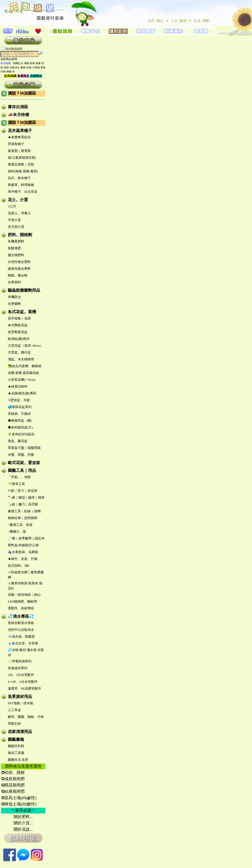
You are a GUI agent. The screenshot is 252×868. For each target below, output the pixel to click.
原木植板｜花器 (19, 318)
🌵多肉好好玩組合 (21, 434)
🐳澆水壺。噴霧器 (21, 636)
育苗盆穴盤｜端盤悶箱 (24, 448)
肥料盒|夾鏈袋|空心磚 (23, 545)
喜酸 (26, 63)
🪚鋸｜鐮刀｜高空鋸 (23, 504)
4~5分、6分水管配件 (23, 682)
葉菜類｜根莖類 (19, 151)
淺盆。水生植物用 (21, 359)
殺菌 (38, 63)
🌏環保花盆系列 (20, 407)
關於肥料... (23, 817)
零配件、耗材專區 (21, 608)
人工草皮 (14, 710)
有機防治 (14, 297)
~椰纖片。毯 (17, 531)
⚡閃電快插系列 (20, 661)
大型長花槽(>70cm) (22, 380)
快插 (6, 67)
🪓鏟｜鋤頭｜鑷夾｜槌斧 (26, 497)
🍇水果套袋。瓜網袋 (23, 552)
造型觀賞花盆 (17, 332)
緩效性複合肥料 (19, 268)
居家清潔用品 (20, 731)
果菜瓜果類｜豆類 (21, 164)
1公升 (12, 206)
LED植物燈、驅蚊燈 (22, 601)
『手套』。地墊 (19, 477)
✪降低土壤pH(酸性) (18, 804)
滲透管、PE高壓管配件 (24, 688)
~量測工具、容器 (20, 525)
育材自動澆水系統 (21, 623)
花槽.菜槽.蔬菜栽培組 (23, 373)
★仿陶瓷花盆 (17, 325)
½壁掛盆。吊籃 (19, 400)
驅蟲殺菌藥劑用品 (24, 290)
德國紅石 (18, 63)
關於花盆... (23, 829)
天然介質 (14, 220)
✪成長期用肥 (13, 779)
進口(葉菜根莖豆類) (22, 157)
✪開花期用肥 (13, 785)
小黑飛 (36, 67)
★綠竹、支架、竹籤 (22, 559)
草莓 (42, 67)
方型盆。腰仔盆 (19, 352)
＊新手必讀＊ (23, 810)
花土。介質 (18, 200)
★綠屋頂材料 (17, 386)
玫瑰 (28, 67)
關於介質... (23, 823)
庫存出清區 (18, 107)
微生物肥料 (16, 255)
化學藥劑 (14, 304)
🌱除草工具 (16, 484)
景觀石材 (14, 723)
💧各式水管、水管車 (23, 643)
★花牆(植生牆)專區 (22, 393)
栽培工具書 (16, 753)
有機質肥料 (16, 241)
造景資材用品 (20, 696)
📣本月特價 (18, 115)
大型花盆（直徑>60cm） (25, 345)
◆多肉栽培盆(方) (20, 427)
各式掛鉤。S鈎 (18, 565)
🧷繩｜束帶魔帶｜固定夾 (26, 538)
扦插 (3, 71)
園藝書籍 (16, 739)
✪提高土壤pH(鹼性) (18, 798)
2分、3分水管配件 (21, 675)
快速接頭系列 (17, 668)
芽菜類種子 (16, 144)
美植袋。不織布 (19, 414)
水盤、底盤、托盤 (21, 454)
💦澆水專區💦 (21, 616)
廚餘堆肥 (14, 248)
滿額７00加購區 (22, 93)
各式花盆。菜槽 (22, 312)
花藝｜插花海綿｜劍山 (24, 594)
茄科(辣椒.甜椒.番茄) (23, 171)
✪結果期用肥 (13, 791)
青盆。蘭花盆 (17, 441)
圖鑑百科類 (16, 746)
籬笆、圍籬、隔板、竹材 (26, 717)
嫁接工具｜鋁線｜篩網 (24, 511)
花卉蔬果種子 (20, 130)
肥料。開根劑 (20, 235)
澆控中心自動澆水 (21, 630)
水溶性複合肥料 (19, 262)
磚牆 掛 (10, 71)
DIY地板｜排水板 (20, 703)
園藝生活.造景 (18, 760)
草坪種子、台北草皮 (22, 192)
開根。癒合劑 (17, 275)
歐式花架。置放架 (24, 462)
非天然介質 (16, 227)
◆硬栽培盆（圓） (21, 420)
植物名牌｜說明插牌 (22, 518)
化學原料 (14, 282)
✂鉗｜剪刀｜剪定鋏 (22, 491)
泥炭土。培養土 (19, 213)
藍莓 (32, 63)
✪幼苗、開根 (13, 772)
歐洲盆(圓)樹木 (19, 339)
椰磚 (22, 67)
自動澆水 (15, 67)
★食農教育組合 (19, 137)
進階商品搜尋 (10, 59)
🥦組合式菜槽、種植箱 (24, 366)
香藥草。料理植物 (21, 185)
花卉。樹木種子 (19, 178)
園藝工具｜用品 (22, 470)
